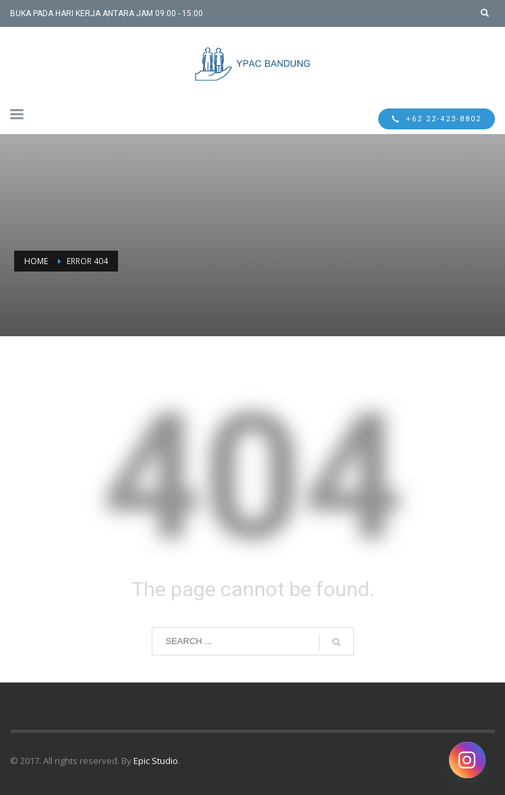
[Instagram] (467, 760)
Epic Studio (155, 761)
